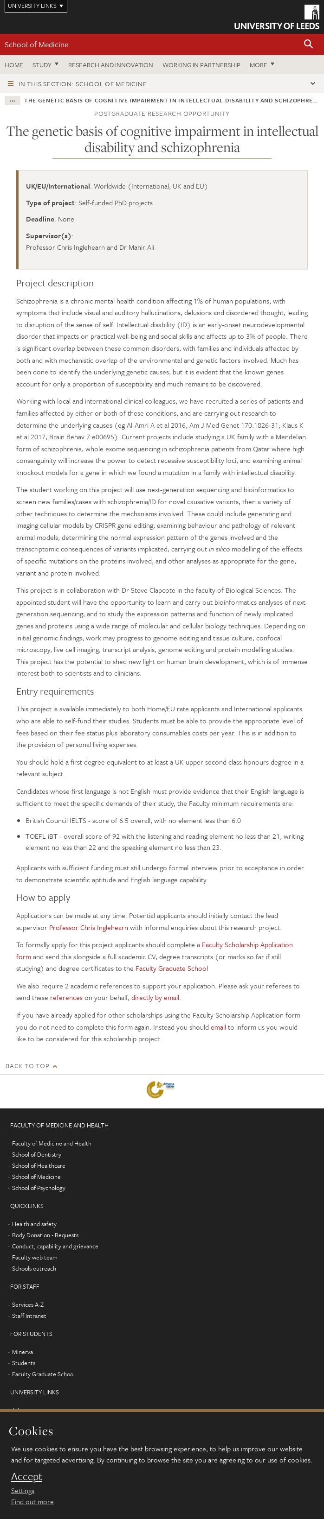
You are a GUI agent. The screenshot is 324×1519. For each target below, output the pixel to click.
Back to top (27, 1065)
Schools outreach (34, 1268)
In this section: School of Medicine (83, 84)
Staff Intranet (29, 1315)
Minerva (22, 1351)
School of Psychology (38, 1187)
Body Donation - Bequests (45, 1235)
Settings (22, 1490)
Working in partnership (201, 65)
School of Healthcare (38, 1165)
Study (42, 65)
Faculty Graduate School (172, 968)
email (218, 1027)
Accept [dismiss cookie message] (26, 1476)
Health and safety (34, 1223)
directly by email (155, 997)
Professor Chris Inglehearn (89, 927)
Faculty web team (35, 1257)
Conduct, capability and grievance (55, 1246)
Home (14, 65)
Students (23, 1362)
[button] (308, 44)
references (66, 997)
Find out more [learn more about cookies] (32, 1501)
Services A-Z (28, 1304)
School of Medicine (36, 44)
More (258, 65)
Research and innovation (110, 65)
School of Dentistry (36, 1154)
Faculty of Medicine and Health (51, 1143)
